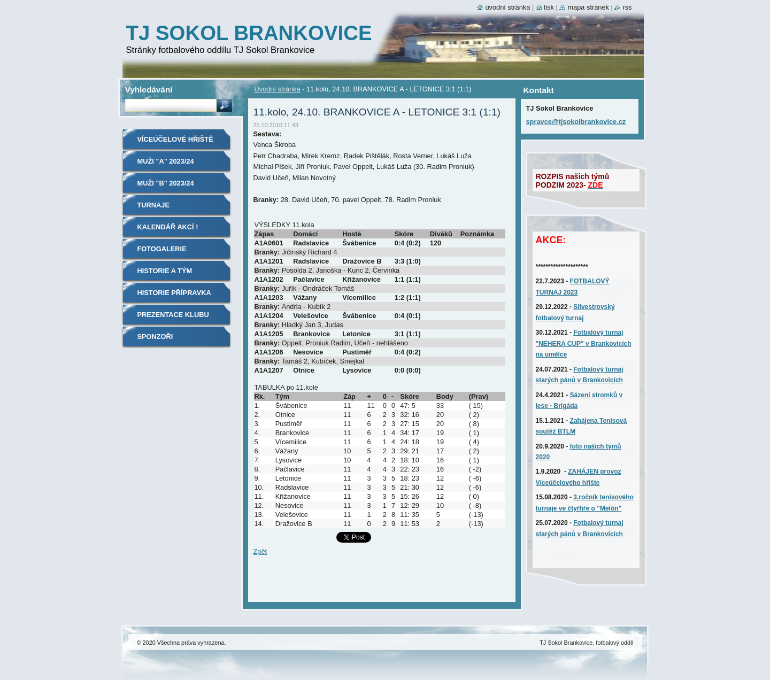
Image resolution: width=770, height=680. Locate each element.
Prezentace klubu (173, 315)
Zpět (260, 551)
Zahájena (584, 420)
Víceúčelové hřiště (175, 139)
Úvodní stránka (278, 89)
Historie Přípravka (174, 293)
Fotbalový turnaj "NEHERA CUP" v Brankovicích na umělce (584, 343)
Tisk (549, 7)
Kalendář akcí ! (167, 227)
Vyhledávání (149, 89)
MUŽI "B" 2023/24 (165, 183)
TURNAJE (153, 205)
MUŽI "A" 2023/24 (165, 161)
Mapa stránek (588, 7)
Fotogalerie (162, 249)
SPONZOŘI (155, 337)
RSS (627, 7)
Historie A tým (164, 271)
